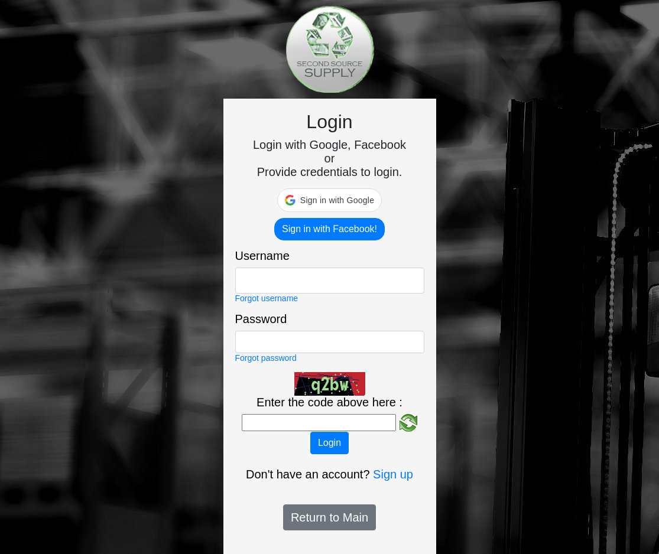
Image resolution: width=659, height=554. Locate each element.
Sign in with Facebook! (329, 229)
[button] (329, 200)
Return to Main (329, 517)
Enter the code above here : (329, 402)
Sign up (393, 474)
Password (261, 318)
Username (262, 255)
